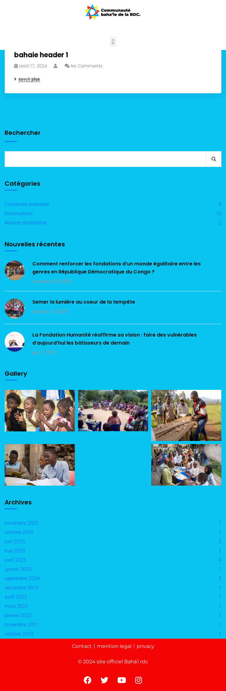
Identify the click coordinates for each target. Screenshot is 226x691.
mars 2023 (16, 606)
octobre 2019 (19, 634)
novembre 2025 (21, 523)
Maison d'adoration (26, 223)
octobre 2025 (19, 532)
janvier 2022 (18, 615)
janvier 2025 (18, 569)
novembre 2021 (21, 625)
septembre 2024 (22, 578)
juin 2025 (15, 541)
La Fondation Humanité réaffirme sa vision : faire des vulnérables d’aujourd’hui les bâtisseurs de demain (114, 338)
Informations (19, 213)
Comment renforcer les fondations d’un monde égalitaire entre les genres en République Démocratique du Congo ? (116, 267)
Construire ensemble (27, 204)
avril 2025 (15, 560)
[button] (113, 42)
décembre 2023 (21, 588)
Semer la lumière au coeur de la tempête (83, 301)
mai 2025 (15, 551)
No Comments (87, 66)
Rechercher (23, 132)
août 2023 (16, 597)
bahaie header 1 (41, 55)
